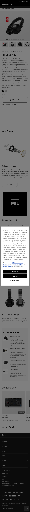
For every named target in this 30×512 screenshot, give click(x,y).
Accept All (15, 271)
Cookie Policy (18, 264)
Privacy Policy (7, 266)
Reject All (15, 276)
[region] (15, 256)
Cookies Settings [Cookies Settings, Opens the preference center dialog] (15, 280)
